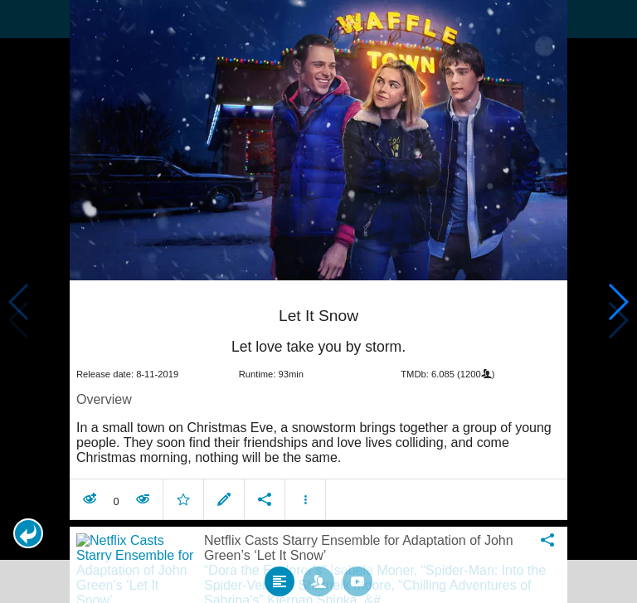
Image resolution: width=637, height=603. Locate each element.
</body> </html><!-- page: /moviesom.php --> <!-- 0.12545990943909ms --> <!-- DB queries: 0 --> (318, 301)
